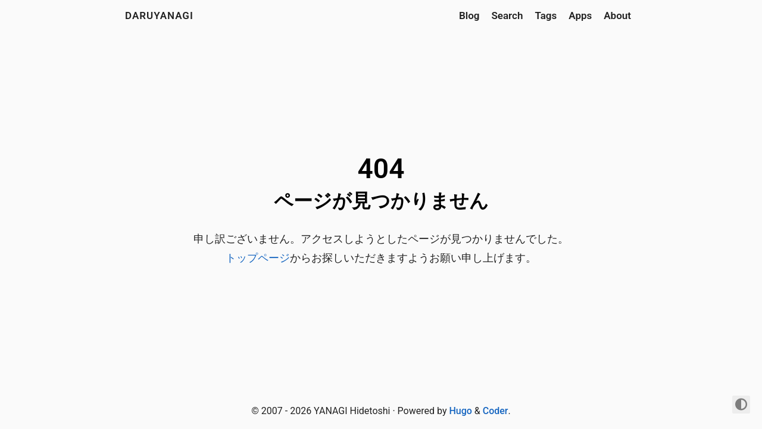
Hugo (460, 410)
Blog (469, 15)
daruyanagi (159, 15)
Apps (580, 15)
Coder (495, 410)
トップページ (258, 257)
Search (507, 15)
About (617, 15)
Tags (546, 15)
